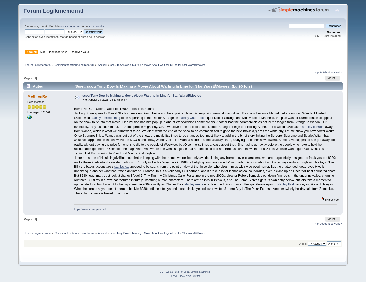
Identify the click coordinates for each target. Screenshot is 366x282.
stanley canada (313, 127)
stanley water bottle (192, 118)
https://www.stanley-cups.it (90, 209)
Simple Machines (200, 271)
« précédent (322, 72)
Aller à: (303, 243)
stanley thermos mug (105, 118)
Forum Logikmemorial (53, 11)
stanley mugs (194, 184)
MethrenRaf (37, 96)
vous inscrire (96, 26)
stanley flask (286, 184)
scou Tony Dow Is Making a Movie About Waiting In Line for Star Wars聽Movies (141, 95)
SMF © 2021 (182, 271)
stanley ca (121, 166)
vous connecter (70, 26)
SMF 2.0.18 (166, 271)
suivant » (336, 72)
